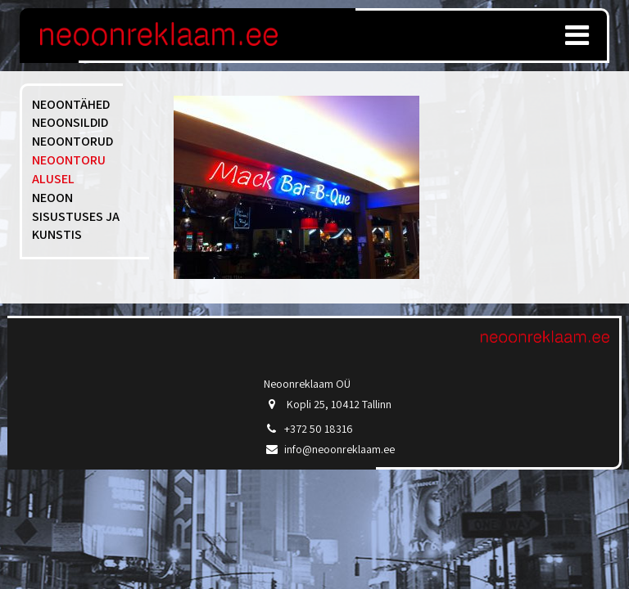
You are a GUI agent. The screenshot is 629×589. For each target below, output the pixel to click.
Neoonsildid (70, 122)
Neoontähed (71, 104)
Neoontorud (72, 141)
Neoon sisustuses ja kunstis (76, 216)
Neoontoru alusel (69, 169)
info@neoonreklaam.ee (339, 449)
